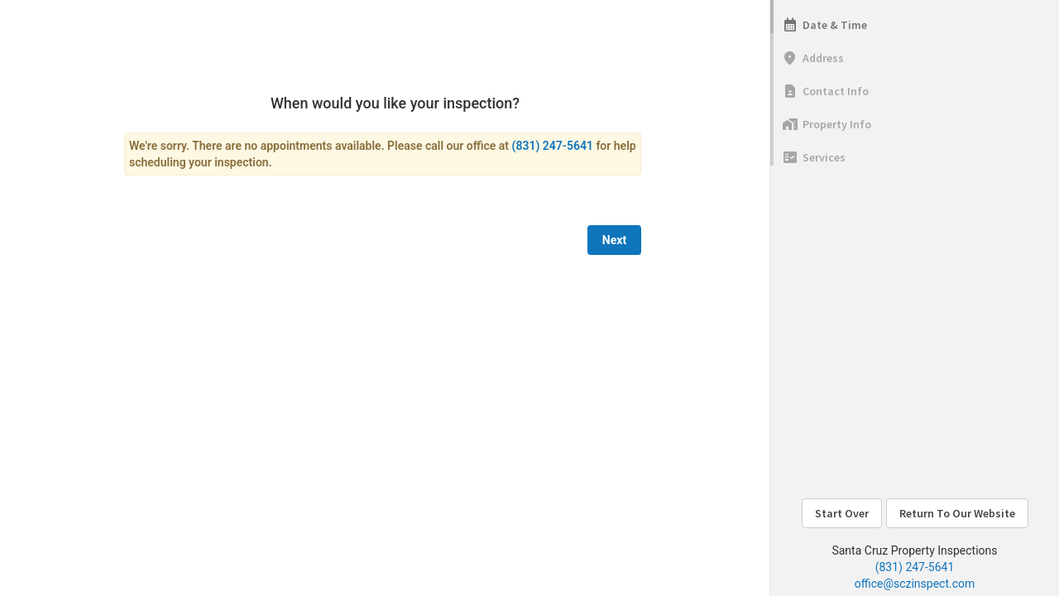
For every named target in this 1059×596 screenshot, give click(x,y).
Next (614, 240)
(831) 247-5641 (915, 567)
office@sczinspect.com (915, 583)
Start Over (842, 513)
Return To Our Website (957, 513)
